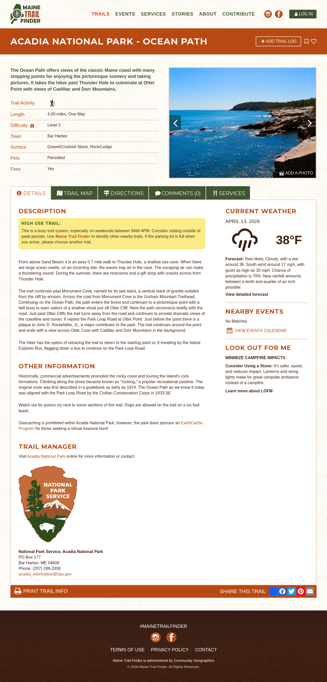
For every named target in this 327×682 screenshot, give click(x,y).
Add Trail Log (279, 41)
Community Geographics (194, 661)
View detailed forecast (246, 294)
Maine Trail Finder (72, 236)
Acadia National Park (46, 456)
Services (153, 14)
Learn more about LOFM (249, 391)
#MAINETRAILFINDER (163, 626)
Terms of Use (127, 650)
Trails (101, 14)
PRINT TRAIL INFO (41, 591)
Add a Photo (296, 173)
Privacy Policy (169, 650)
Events (125, 14)
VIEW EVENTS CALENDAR (256, 331)
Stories (183, 14)
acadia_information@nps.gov (45, 574)
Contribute (238, 14)
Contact (206, 650)
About (208, 14)
